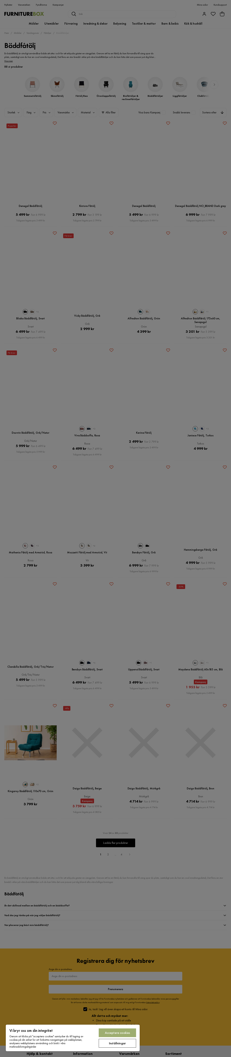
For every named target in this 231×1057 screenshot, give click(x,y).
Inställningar (117, 1043)
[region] (73, 1038)
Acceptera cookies (117, 1033)
